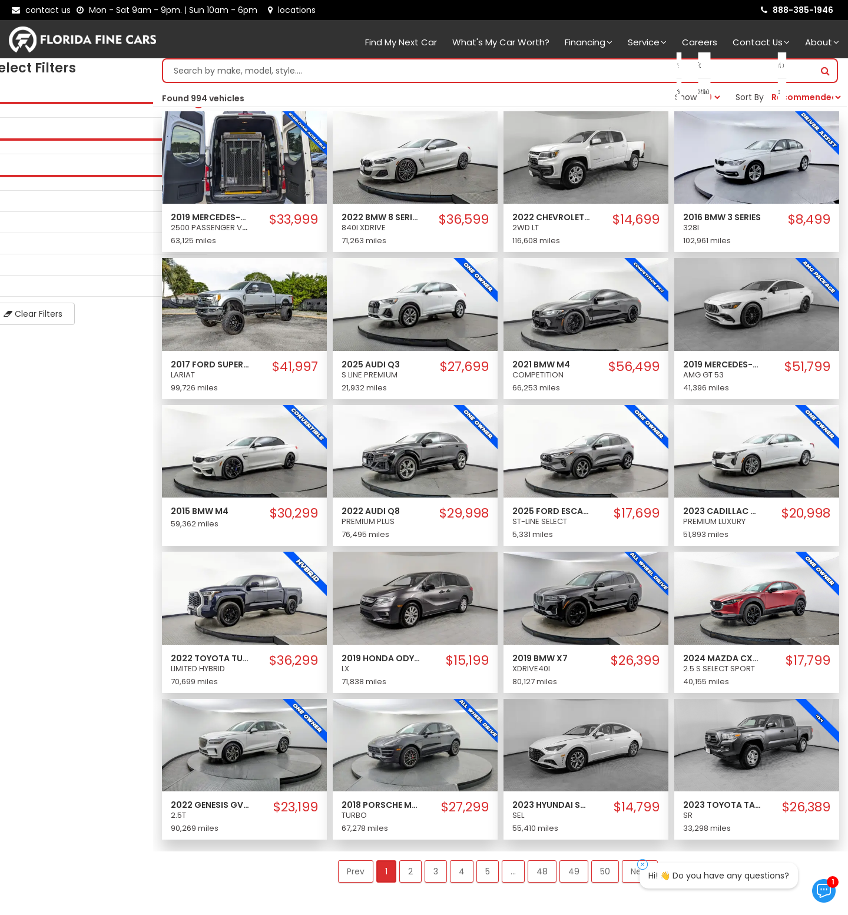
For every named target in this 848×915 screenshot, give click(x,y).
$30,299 (294, 516)
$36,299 (293, 664)
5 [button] (487, 874)
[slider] (12, 105)
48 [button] (542, 874)
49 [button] (573, 874)
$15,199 (467, 664)
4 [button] (462, 874)
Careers (699, 42)
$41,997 (295, 370)
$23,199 (295, 810)
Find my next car (401, 42)
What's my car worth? (500, 42)
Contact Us (761, 42)
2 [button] (410, 874)
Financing (588, 42)
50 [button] (605, 874)
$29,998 (464, 516)
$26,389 (806, 810)
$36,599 (464, 223)
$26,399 (635, 664)
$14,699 (636, 223)
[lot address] (292, 10)
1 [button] (386, 874)
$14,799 (637, 810)
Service (647, 42)
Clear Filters (76, 317)
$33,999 (293, 223)
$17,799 (808, 664)
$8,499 (809, 223)
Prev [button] (356, 874)
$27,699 (464, 370)
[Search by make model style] (488, 73)
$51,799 (807, 370)
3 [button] (435, 874)
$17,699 (637, 516)
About (822, 42)
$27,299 (465, 810)
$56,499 (634, 370)
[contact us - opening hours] (169, 10)
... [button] (513, 874)
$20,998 (805, 516)
